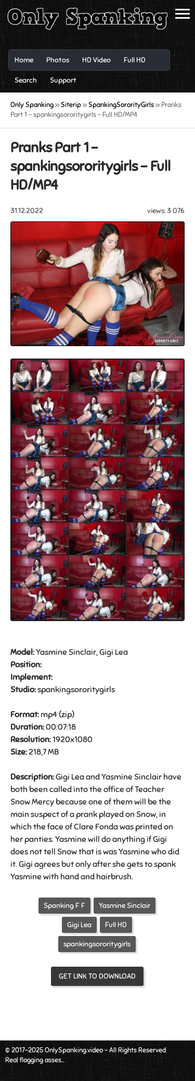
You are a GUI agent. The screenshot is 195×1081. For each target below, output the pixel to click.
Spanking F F (64, 905)
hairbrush (114, 877)
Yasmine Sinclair (124, 905)
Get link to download (97, 976)
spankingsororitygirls (97, 944)
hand (69, 877)
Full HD (116, 924)
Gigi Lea (79, 924)
